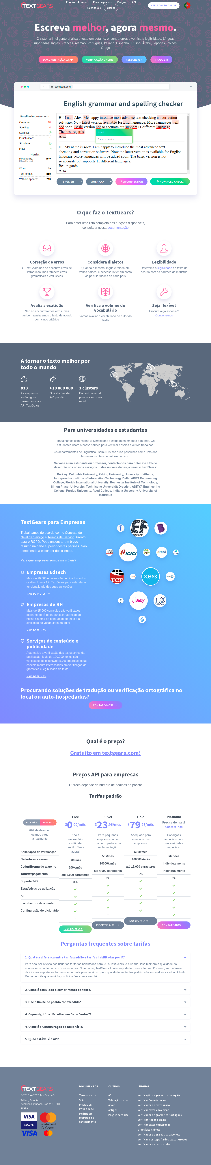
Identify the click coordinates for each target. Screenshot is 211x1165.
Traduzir (161, 59)
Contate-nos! (103, 705)
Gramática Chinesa (149, 1129)
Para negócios (102, 2)
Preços (121, 2)
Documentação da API (58, 59)
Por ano (48, 822)
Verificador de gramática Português (160, 1115)
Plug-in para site (118, 1115)
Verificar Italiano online (152, 1119)
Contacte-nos (164, 315)
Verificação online (164, 5)
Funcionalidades (76, 2)
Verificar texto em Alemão (153, 1110)
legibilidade (164, 268)
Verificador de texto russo (154, 1105)
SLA (81, 1100)
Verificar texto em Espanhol (154, 1124)
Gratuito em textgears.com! (105, 752)
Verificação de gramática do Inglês (159, 1095)
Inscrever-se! (138, 921)
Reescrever (134, 59)
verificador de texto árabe (154, 1144)
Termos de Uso (88, 1095)
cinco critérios (50, 319)
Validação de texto (119, 1100)
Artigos (112, 1110)
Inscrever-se (73, 929)
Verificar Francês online (152, 1100)
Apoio (111, 1105)
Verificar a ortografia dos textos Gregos (162, 1139)
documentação (117, 227)
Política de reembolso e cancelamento (87, 1117)
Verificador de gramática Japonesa (159, 1134)
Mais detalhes (36, 593)
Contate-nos (174, 827)
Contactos (94, 7)
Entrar (111, 7)
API (134, 2)
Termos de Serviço (61, 537)
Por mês (31, 822)
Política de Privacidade (86, 1107)
